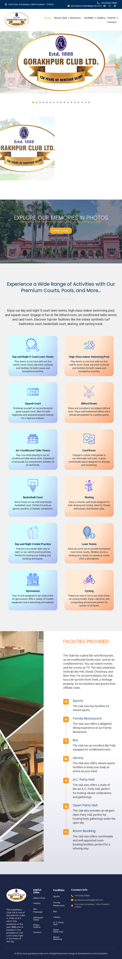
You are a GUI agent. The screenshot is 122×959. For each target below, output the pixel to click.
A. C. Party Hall (58, 923)
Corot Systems (100, 953)
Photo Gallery (36, 926)
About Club (61, 17)
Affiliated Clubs (38, 918)
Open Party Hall (58, 930)
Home (47, 17)
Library (56, 917)
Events (112, 17)
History (37, 903)
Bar (119, 740)
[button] (6, 66)
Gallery (101, 17)
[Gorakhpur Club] (17, 20)
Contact (112, 22)
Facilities (89, 17)
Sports (56, 896)
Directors (75, 17)
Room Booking (57, 938)
